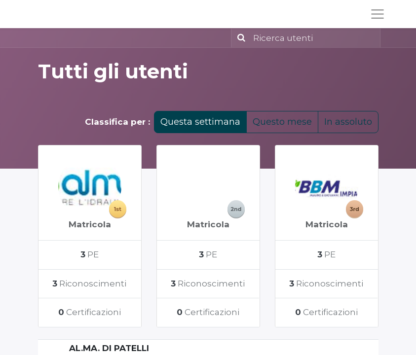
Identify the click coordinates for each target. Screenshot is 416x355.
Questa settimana (200, 121)
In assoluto (348, 121)
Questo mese (282, 121)
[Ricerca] (239, 38)
